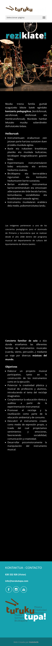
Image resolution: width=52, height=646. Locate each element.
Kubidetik (34, 642)
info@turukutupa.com (16, 581)
